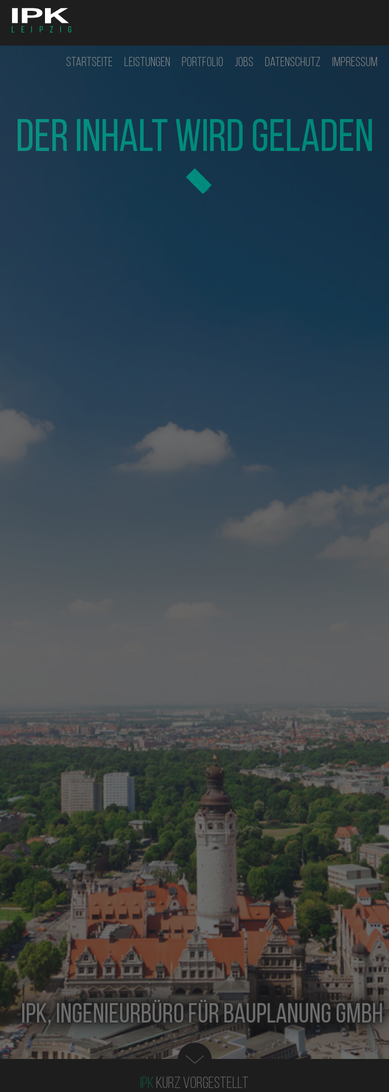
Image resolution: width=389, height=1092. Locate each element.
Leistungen (147, 62)
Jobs (244, 62)
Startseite (89, 62)
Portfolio (202, 62)
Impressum (355, 62)
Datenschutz (293, 62)
